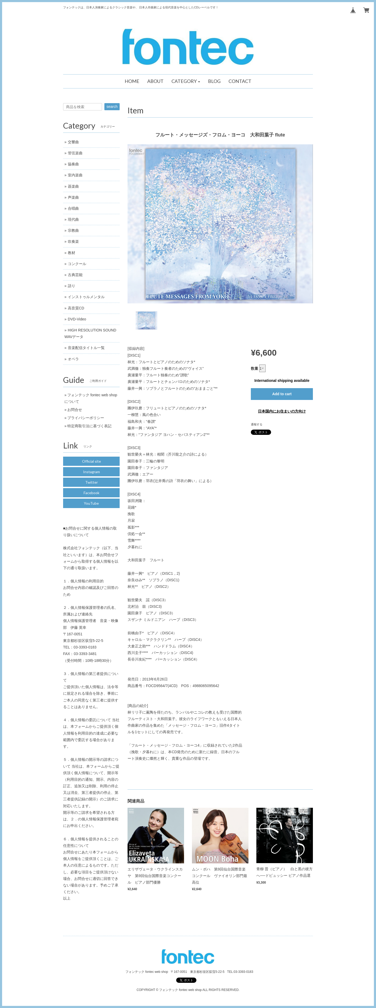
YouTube (91, 503)
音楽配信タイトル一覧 (86, 348)
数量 (254, 368)
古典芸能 (75, 275)
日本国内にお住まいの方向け (282, 411)
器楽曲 (73, 186)
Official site (91, 461)
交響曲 (73, 142)
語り (71, 286)
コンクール (77, 264)
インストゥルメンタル (86, 297)
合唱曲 (73, 208)
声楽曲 (73, 197)
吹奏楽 (73, 241)
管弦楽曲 (75, 153)
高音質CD (76, 308)
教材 (71, 253)
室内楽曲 (75, 175)
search (112, 106)
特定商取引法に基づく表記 (89, 426)
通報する (256, 424)
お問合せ (74, 410)
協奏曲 (73, 164)
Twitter (91, 482)
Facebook (91, 492)
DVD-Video (77, 319)
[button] (185, 81)
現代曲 (73, 219)
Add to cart (282, 394)
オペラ (73, 359)
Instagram (91, 471)
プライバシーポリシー (85, 418)
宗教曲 (73, 230)
